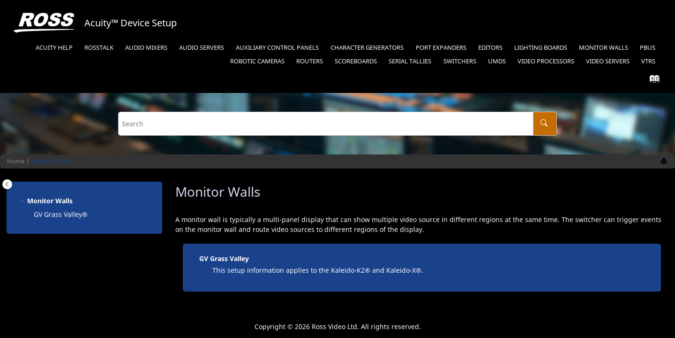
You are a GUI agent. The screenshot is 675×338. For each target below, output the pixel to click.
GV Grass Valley (224, 258)
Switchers (459, 61)
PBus (647, 48)
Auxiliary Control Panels (277, 48)
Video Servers (608, 61)
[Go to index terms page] (651, 81)
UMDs (497, 61)
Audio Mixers (146, 48)
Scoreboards (356, 61)
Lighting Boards (540, 48)
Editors (490, 48)
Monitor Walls (603, 48)
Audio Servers (201, 48)
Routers (309, 61)
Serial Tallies (410, 61)
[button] (23, 200)
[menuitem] (54, 48)
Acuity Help (54, 48)
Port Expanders (441, 48)
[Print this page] (664, 161)
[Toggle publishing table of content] (7, 184)
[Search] (545, 124)
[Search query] (337, 124)
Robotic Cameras (257, 61)
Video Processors (546, 61)
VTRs (648, 61)
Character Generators (367, 48)
